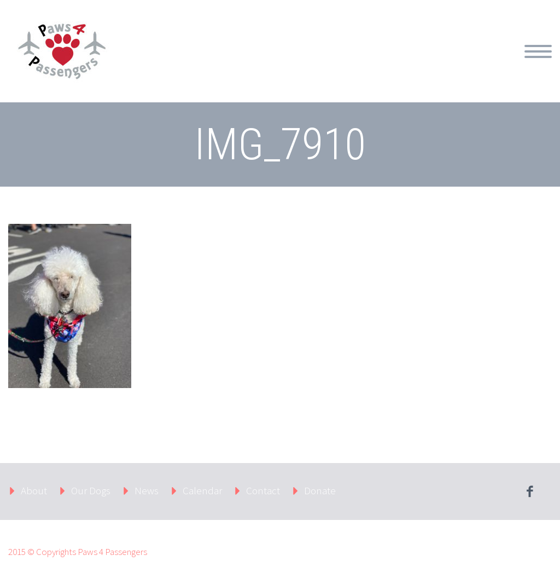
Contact (263, 490)
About (34, 490)
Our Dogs (90, 490)
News (147, 490)
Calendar (202, 490)
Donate (320, 490)
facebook (530, 491)
